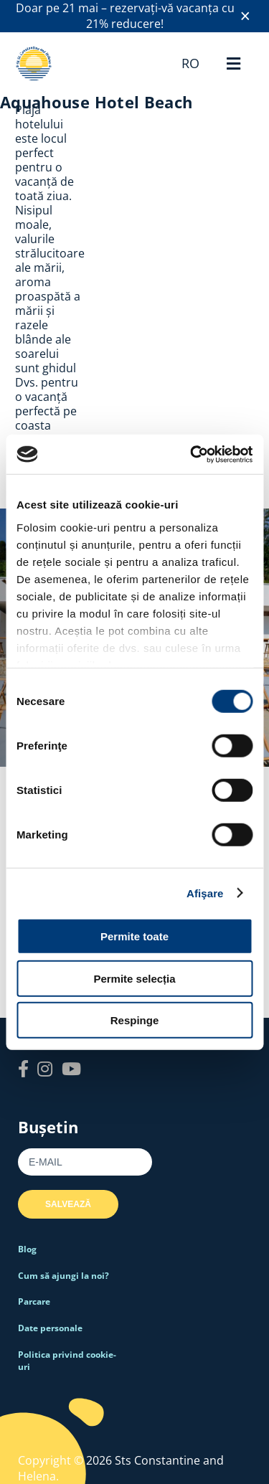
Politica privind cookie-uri (67, 1360)
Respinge (134, 1020)
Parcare (34, 1301)
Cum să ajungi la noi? (63, 1276)
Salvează (68, 1204)
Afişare (205, 893)
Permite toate (134, 936)
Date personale (50, 1328)
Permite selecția (134, 978)
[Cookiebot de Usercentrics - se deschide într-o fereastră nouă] (192, 454)
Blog (27, 1249)
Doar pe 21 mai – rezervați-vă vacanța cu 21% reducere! (125, 16)
